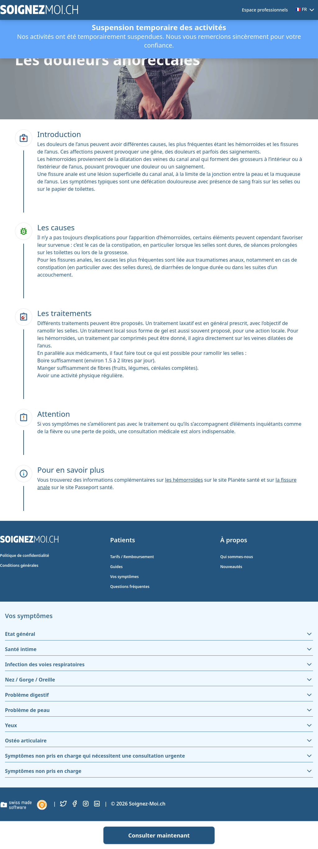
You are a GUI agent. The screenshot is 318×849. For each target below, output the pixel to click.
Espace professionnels (265, 10)
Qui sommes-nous (236, 556)
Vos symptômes (124, 576)
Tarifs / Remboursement (132, 556)
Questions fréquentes (130, 586)
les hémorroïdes (184, 479)
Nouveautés (231, 566)
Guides (116, 566)
